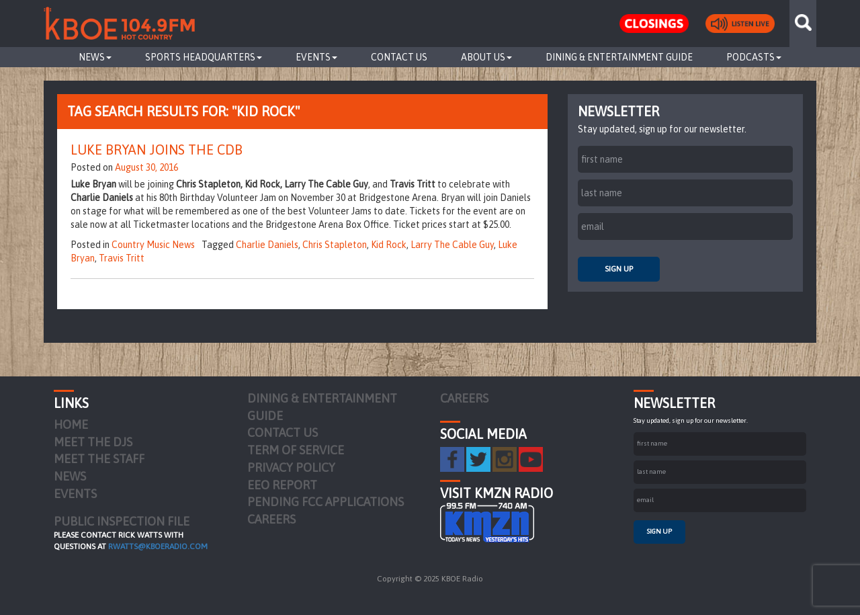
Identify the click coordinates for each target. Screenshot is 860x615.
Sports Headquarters (203, 57)
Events (316, 57)
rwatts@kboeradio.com (158, 546)
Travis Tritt (121, 258)
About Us (486, 57)
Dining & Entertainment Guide (619, 57)
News (95, 57)
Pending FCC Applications (325, 502)
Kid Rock (388, 244)
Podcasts (753, 57)
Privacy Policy (291, 467)
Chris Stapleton (334, 244)
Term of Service (295, 450)
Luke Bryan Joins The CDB (157, 149)
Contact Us (399, 57)
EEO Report (282, 485)
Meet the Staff (99, 459)
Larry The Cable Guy (452, 244)
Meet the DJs (93, 442)
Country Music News (153, 244)
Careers (271, 519)
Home (71, 424)
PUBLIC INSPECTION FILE (121, 521)
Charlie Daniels (267, 244)
